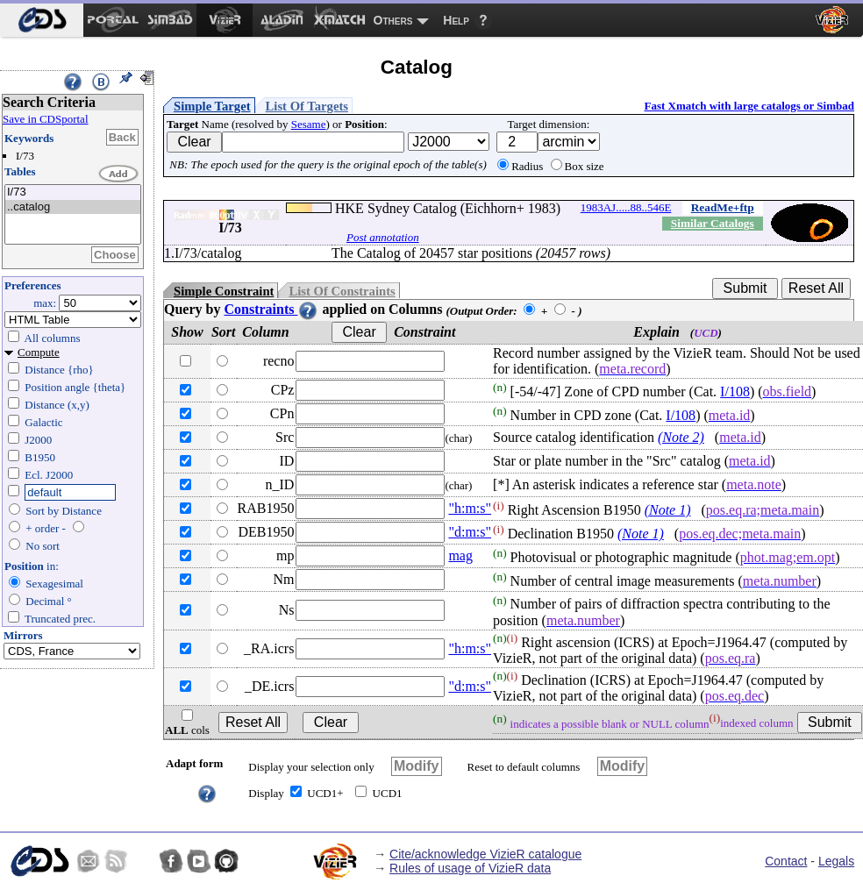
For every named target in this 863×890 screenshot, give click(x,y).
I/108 (735, 391)
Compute (39, 352)
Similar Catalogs (712, 223)
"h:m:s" (469, 508)
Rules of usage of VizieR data (470, 868)
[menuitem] (41, 20)
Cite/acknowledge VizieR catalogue (485, 854)
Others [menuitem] (393, 20)
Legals (836, 861)
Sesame (308, 124)
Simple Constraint (224, 291)
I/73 (72, 192)
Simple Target (212, 106)
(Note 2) (681, 437)
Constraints (271, 309)
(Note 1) (668, 509)
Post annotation (382, 237)
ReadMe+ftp (722, 207)
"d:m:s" (469, 531)
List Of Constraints (342, 291)
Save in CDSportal (46, 118)
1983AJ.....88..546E (626, 207)
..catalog (72, 207)
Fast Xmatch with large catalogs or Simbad (749, 105)
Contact (786, 861)
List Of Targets (307, 106)
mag (460, 555)
